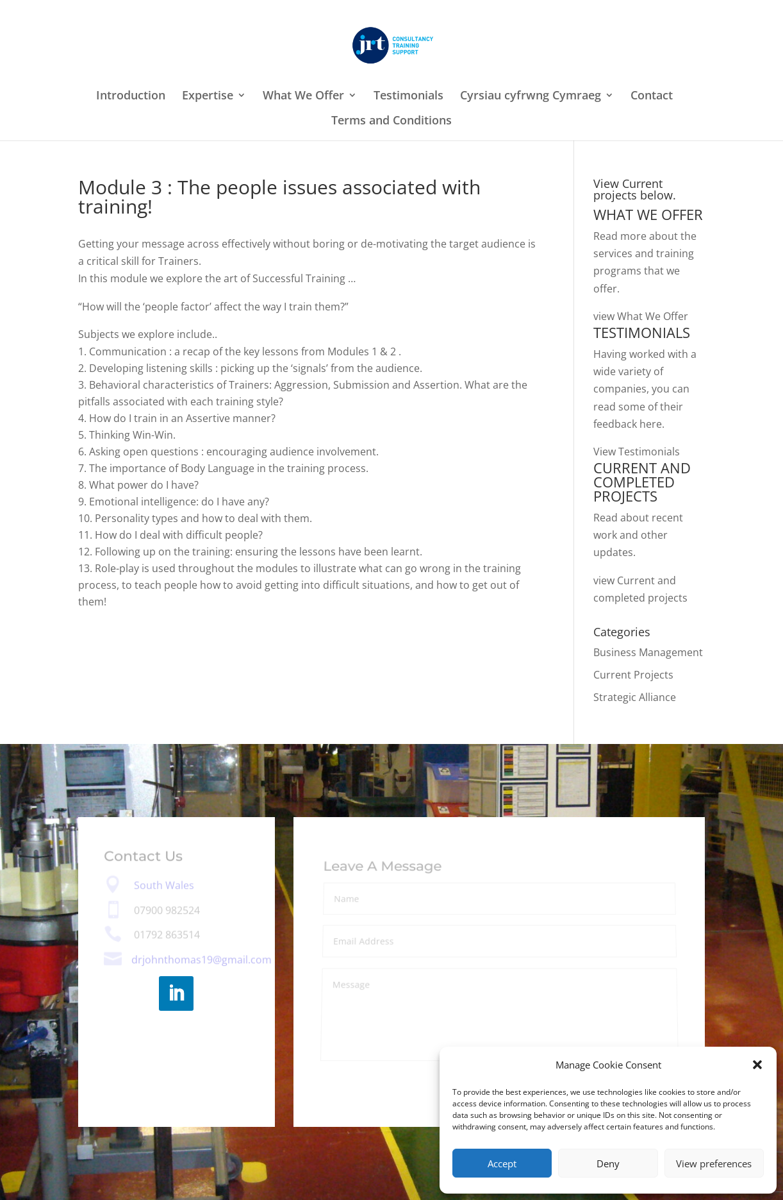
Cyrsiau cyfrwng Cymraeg (530, 96)
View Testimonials (636, 451)
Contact (652, 96)
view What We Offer (640, 316)
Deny (608, 1163)
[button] (757, 1064)
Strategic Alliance (634, 697)
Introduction (130, 96)
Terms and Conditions (391, 121)
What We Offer (303, 96)
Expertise (207, 96)
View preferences (714, 1163)
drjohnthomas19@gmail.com (201, 960)
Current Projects (633, 675)
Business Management (648, 652)
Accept (502, 1163)
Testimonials (408, 96)
